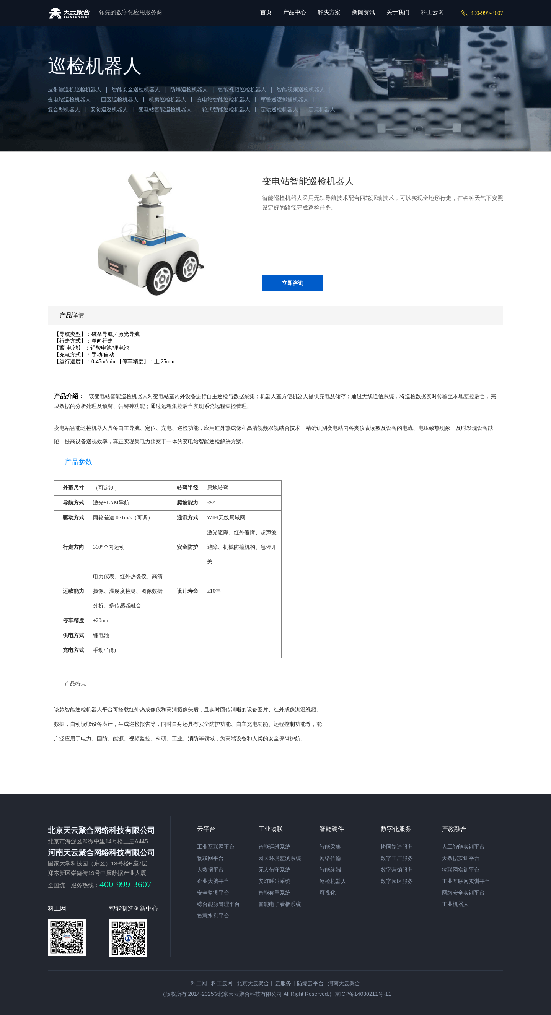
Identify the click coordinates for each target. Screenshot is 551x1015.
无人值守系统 (274, 870)
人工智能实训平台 (463, 847)
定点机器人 (321, 109)
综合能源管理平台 (218, 904)
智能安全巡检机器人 (136, 89)
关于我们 (397, 12)
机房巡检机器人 (167, 99)
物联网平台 (210, 858)
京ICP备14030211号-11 (363, 994)
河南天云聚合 (344, 983)
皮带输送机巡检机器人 (74, 89)
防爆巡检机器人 (189, 89)
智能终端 (330, 870)
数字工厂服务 (397, 858)
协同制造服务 (397, 847)
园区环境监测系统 (279, 858)
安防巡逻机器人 (109, 109)
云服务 (282, 983)
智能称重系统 (274, 893)
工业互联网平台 (216, 847)
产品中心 (294, 12)
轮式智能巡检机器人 (226, 109)
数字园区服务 (397, 881)
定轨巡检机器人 (279, 109)
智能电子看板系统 (279, 904)
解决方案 (329, 12)
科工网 (199, 983)
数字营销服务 (397, 870)
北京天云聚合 (253, 983)
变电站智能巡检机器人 (223, 99)
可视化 (328, 893)
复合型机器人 (64, 109)
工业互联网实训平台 (466, 881)
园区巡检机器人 (120, 99)
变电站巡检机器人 (69, 99)
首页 (266, 12)
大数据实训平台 (460, 858)
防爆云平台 (310, 983)
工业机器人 (455, 904)
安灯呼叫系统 (274, 881)
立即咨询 (292, 283)
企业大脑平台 (213, 881)
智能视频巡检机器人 (242, 89)
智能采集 (330, 847)
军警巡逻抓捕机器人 (285, 99)
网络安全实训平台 (463, 893)
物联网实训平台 (460, 870)
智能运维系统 (274, 847)
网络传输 (330, 858)
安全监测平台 (213, 893)
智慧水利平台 (213, 916)
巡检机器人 (333, 881)
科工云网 (432, 12)
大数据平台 (210, 870)
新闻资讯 (363, 12)
